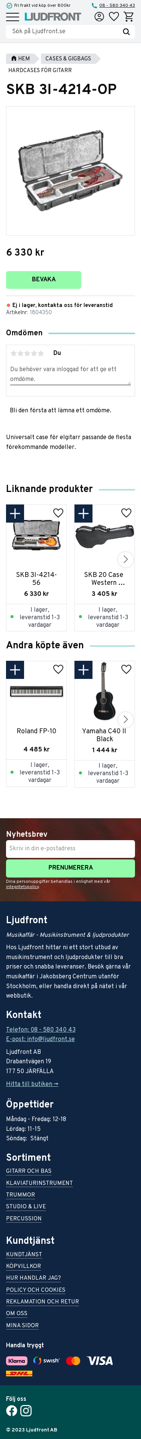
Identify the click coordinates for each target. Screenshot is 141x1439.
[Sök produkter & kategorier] (65, 32)
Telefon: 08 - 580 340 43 (41, 1030)
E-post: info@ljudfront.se (40, 1039)
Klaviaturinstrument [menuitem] (39, 1184)
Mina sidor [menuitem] (22, 1326)
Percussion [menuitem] (24, 1219)
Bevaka (44, 280)
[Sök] (126, 32)
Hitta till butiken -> (32, 1084)
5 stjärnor (40, 353)
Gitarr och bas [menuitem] (29, 1172)
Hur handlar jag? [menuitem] (33, 1279)
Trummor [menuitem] (20, 1195)
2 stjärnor (20, 353)
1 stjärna (13, 353)
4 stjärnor (33, 353)
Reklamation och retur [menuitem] (42, 1302)
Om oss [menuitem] (16, 1314)
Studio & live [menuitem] (26, 1207)
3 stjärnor (27, 353)
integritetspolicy (22, 887)
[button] (12, 17)
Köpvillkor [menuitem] (23, 1267)
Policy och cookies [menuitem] (35, 1291)
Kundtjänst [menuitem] (24, 1255)
